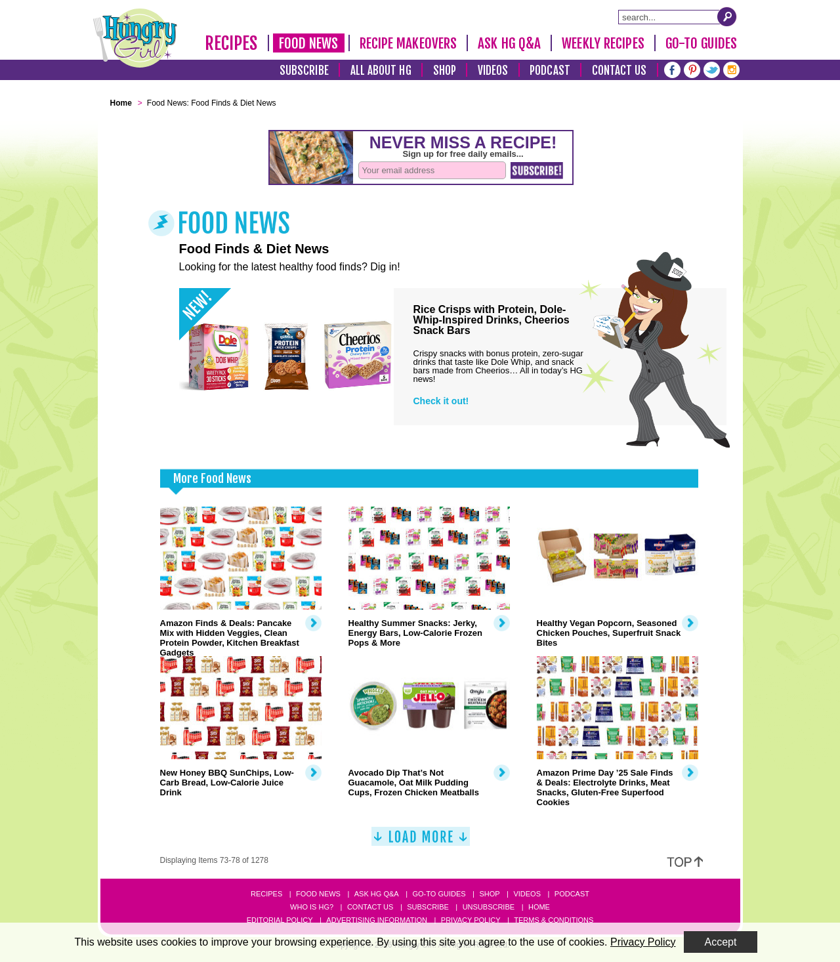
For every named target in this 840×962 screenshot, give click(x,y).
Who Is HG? (311, 907)
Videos (493, 70)
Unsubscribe (488, 907)
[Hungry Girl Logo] (135, 38)
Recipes (231, 43)
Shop (444, 70)
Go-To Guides (701, 43)
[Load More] (420, 841)
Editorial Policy (280, 920)
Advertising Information (376, 920)
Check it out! (441, 401)
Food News (309, 43)
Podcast (550, 70)
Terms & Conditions (553, 920)
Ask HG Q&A (509, 43)
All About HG (380, 70)
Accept (721, 942)
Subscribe (304, 70)
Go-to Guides (438, 894)
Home (539, 907)
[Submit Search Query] (727, 16)
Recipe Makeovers (408, 43)
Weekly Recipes (603, 43)
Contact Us (619, 70)
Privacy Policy (471, 920)
